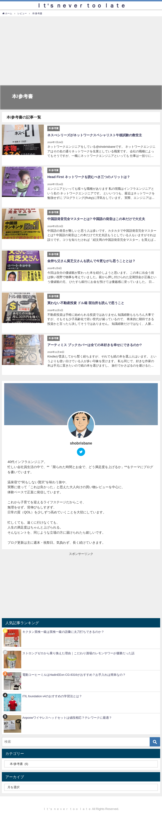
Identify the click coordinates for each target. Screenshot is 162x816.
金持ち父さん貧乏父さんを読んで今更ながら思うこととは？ (91, 260)
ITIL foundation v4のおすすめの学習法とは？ (52, 695)
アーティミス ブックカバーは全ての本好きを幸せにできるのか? (94, 344)
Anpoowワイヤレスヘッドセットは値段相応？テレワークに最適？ (67, 716)
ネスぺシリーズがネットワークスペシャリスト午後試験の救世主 (94, 135)
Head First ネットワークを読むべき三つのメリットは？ (88, 176)
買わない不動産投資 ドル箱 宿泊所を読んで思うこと (85, 302)
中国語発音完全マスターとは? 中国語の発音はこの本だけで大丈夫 (96, 218)
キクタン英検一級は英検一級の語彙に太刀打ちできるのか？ (63, 630)
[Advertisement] (81, 51)
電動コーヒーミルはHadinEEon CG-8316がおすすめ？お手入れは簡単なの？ (74, 673)
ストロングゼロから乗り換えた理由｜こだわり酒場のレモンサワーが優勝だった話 (78, 652)
